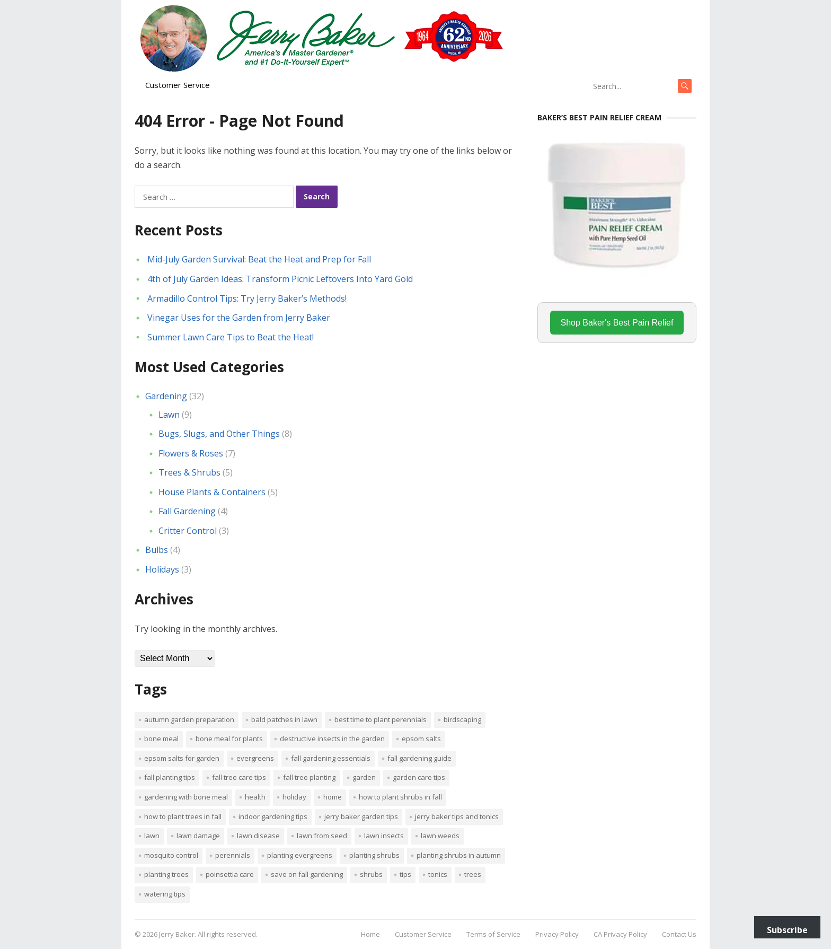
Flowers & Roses (190, 453)
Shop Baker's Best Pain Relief (617, 322)
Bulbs (156, 550)
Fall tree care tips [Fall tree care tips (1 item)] (239, 777)
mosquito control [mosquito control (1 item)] (171, 855)
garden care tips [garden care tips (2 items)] (419, 777)
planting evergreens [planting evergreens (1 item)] (299, 855)
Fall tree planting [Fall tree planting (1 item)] (309, 777)
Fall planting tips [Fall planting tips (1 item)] (169, 777)
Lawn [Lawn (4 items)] (152, 835)
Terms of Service (493, 934)
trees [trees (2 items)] (472, 874)
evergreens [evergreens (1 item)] (255, 758)
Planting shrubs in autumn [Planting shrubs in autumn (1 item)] (459, 855)
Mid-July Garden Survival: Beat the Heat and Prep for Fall (259, 259)
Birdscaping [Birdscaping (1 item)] (462, 719)
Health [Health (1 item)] (255, 797)
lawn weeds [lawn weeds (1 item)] (440, 835)
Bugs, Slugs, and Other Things (219, 434)
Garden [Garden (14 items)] (364, 777)
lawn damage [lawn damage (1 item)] (198, 835)
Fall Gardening (187, 511)
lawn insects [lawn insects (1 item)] (384, 835)
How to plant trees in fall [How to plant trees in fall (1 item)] (183, 816)
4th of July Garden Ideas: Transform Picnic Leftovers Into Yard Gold (280, 279)
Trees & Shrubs (189, 472)
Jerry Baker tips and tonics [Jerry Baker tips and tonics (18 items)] (457, 816)
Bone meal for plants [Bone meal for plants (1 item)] (229, 738)
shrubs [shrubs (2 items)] (371, 874)
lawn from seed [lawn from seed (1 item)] (322, 835)
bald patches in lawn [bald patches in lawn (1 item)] (284, 719)
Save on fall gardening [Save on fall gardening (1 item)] (307, 874)
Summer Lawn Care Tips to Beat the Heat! (230, 337)
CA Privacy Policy (620, 934)
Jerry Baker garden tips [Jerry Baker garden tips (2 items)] (361, 816)
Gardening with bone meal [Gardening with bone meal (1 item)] (186, 797)
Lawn (169, 414)
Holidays (162, 569)
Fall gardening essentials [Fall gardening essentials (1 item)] (330, 758)
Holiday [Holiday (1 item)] (294, 797)
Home (370, 934)
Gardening (166, 396)
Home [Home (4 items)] (332, 797)
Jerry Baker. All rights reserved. (208, 934)
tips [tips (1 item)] (405, 874)
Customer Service (177, 85)
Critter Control (187, 531)
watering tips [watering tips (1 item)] (164, 894)
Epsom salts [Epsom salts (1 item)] (421, 738)
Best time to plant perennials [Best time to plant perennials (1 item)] (380, 719)
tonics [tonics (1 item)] (437, 874)
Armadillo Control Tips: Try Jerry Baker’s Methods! (247, 298)
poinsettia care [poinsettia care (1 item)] (230, 874)
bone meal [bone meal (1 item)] (161, 738)
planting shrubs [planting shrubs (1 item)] (374, 855)
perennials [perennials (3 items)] (232, 855)
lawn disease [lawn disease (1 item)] (258, 835)
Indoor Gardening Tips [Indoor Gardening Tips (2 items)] (272, 816)
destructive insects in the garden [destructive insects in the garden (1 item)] (332, 738)
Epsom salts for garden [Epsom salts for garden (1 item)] (181, 758)
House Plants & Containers (212, 492)
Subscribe (787, 930)
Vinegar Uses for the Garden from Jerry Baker (238, 317)
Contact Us (679, 934)
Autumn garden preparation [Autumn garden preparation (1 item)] (189, 719)
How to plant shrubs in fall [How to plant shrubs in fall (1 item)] (400, 797)
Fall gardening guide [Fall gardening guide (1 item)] (419, 758)
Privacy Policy (557, 934)
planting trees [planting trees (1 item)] (166, 874)
